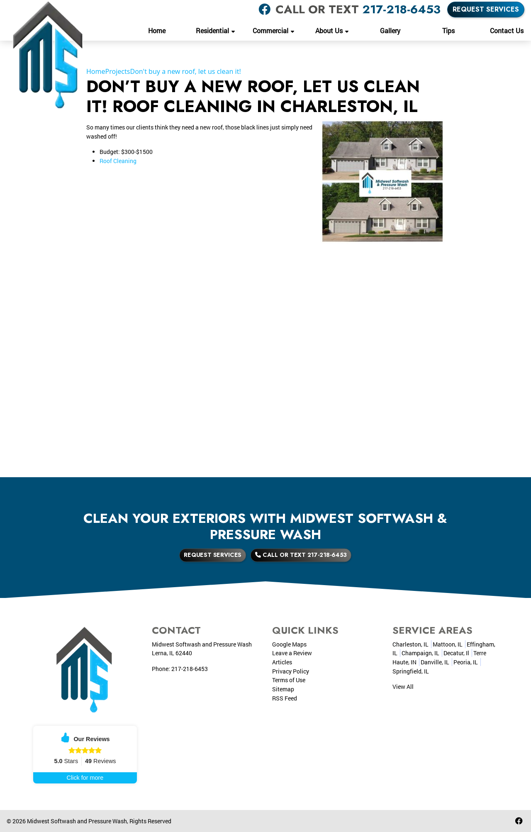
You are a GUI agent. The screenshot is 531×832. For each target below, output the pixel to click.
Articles (282, 662)
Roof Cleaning (118, 161)
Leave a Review (292, 653)
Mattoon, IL (448, 644)
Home (95, 71)
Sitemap (283, 689)
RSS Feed (284, 698)
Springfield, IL (410, 671)
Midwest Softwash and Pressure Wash (77, 821)
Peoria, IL (465, 662)
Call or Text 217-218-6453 (286, 555)
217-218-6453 (401, 9)
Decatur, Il (456, 653)
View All (403, 686)
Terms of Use (288, 680)
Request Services (486, 9)
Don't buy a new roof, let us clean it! (185, 71)
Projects (117, 71)
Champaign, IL (420, 653)
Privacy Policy (290, 671)
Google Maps (289, 644)
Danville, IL (435, 662)
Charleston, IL (410, 644)
